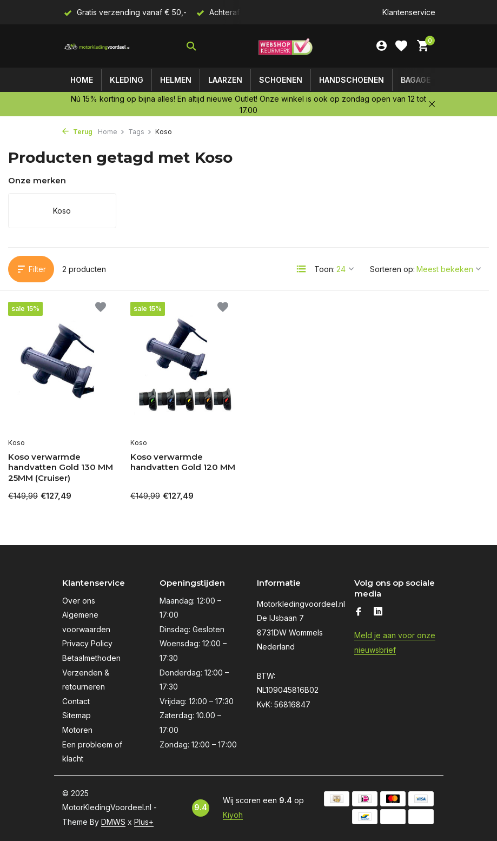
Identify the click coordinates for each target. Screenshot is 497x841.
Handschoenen (351, 79)
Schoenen (280, 79)
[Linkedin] (378, 612)
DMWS (113, 821)
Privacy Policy (87, 643)
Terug (77, 132)
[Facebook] (358, 612)
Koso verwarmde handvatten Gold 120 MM (182, 462)
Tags (140, 132)
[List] (301, 269)
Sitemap (76, 715)
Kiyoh (233, 814)
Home (81, 79)
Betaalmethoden (91, 658)
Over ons (78, 600)
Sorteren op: (392, 269)
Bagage (415, 79)
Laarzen (225, 79)
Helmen (175, 79)
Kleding (126, 79)
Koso (16, 443)
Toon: (324, 269)
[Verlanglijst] (401, 46)
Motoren (77, 729)
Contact (76, 701)
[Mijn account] (381, 46)
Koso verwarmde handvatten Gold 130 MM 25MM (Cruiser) (60, 467)
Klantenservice (408, 12)
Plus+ (144, 821)
